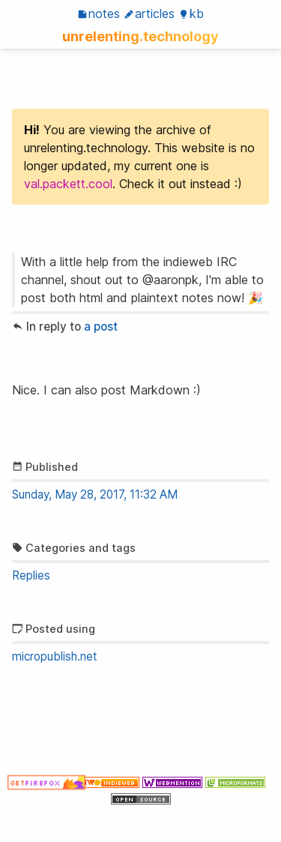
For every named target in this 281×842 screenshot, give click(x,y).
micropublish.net (54, 656)
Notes (98, 13)
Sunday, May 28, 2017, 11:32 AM (95, 494)
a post (101, 326)
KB (191, 13)
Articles (149, 13)
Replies (31, 575)
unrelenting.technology (140, 36)
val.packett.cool (68, 183)
